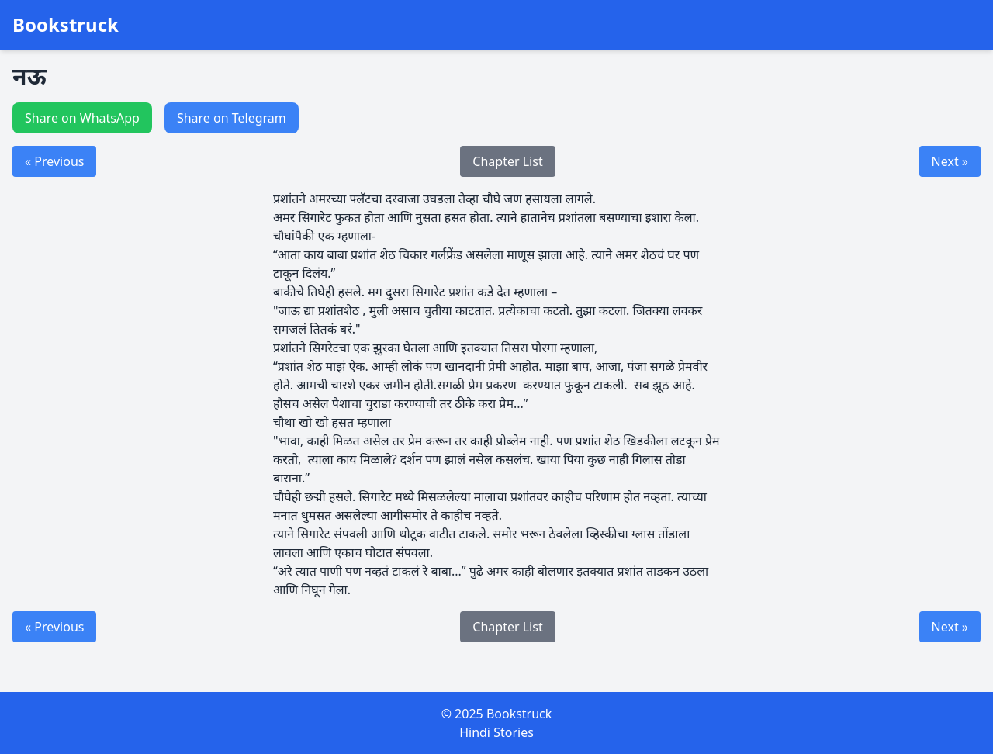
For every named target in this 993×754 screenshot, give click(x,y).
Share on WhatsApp (82, 117)
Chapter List (507, 161)
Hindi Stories (496, 732)
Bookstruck (65, 24)
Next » (950, 161)
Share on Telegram (231, 117)
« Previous (54, 161)
